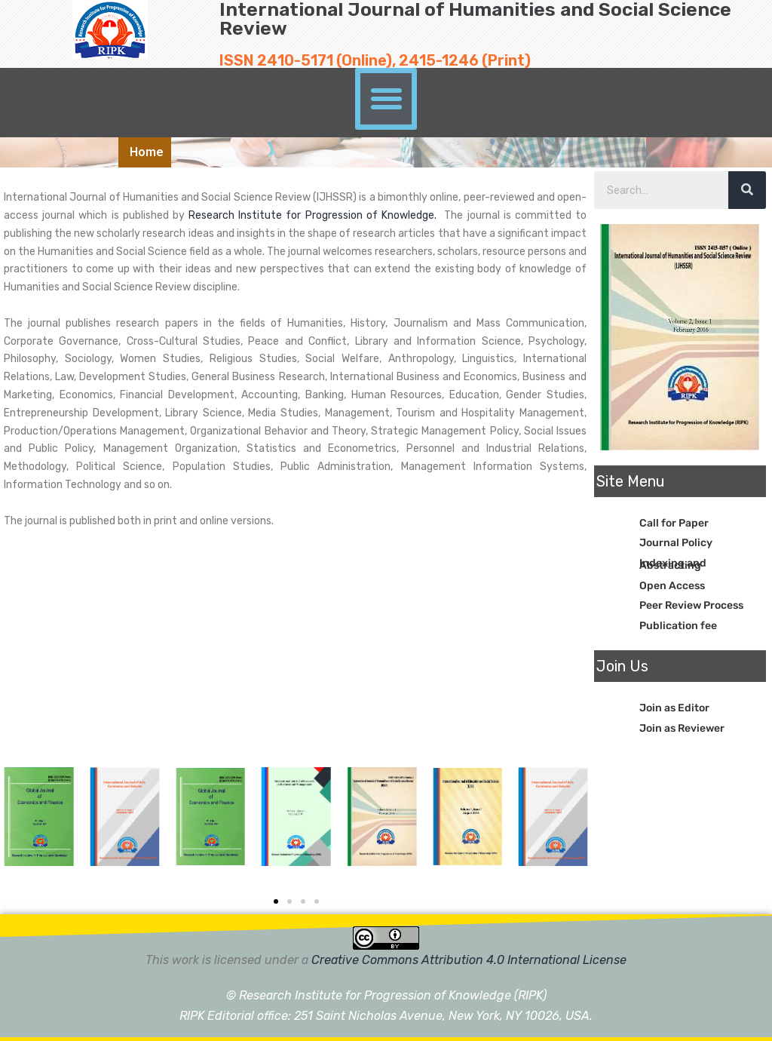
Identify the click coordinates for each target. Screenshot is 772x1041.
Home (147, 152)
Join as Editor (674, 708)
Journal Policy (675, 542)
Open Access (672, 585)
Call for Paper (674, 523)
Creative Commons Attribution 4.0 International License (468, 960)
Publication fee (678, 625)
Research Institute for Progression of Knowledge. (314, 215)
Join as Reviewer (682, 728)
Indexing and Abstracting (672, 564)
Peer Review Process (691, 605)
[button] (386, 99)
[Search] (747, 190)
